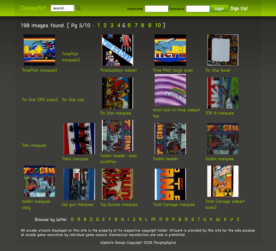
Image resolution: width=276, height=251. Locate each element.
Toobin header (169, 155)
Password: (176, 9)
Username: (135, 9)
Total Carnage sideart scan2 (224, 201)
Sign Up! (239, 8)
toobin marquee (221, 155)
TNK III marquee (221, 109)
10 (158, 25)
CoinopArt (33, 8)
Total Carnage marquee (174, 201)
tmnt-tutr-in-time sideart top (176, 109)
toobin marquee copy (38, 201)
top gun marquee (78, 201)
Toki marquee (34, 145)
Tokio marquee (78, 155)
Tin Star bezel (221, 67)
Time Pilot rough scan (173, 67)
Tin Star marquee (116, 109)
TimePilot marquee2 (71, 57)
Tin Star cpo (73, 99)
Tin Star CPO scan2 (40, 99)
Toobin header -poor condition (118, 155)
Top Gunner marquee (119, 201)
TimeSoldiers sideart (118, 67)
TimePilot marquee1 (39, 67)
